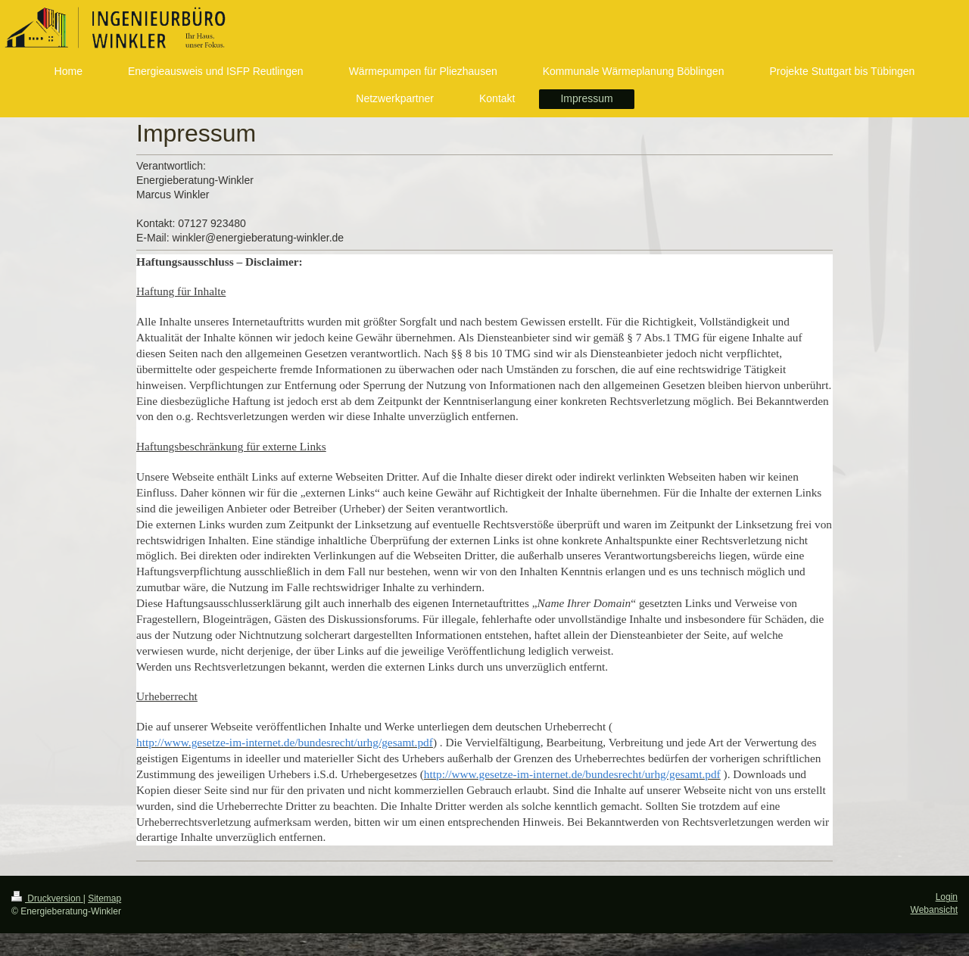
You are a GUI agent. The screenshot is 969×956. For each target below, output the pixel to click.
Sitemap (104, 898)
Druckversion (47, 898)
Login (947, 897)
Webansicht (934, 910)
